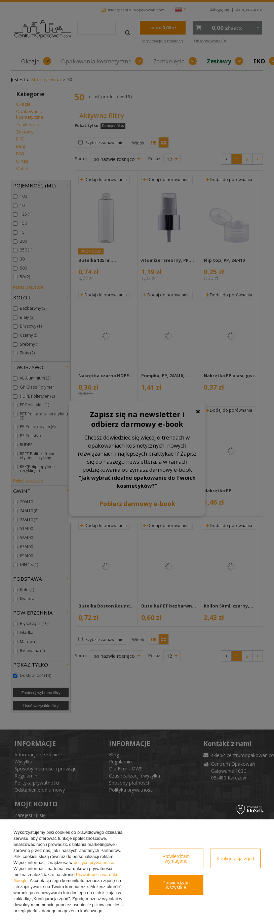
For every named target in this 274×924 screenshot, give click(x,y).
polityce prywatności (93, 862)
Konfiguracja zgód (235, 858)
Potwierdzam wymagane (176, 859)
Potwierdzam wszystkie (176, 885)
